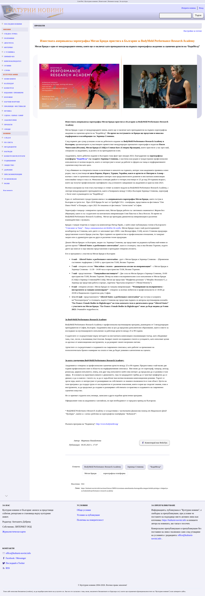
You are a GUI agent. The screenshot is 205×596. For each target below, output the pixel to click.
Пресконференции (13, 174)
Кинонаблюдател (12, 61)
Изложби (8, 97)
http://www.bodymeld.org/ (107, 424)
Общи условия (84, 510)
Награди (8, 151)
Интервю (8, 47)
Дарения (8, 170)
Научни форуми (12, 102)
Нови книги (10, 79)
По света (8, 142)
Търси (198, 15)
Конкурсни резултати (14, 156)
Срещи (7, 129)
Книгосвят (103, 1)
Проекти (8, 124)
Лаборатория (10, 120)
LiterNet (80, 1)
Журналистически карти (14, 532)
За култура (123, 1)
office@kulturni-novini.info (18, 553)
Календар (9, 83)
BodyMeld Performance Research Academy (102, 467)
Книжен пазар (113, 1)
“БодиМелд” (155, 467)
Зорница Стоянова (135, 467)
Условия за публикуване (88, 515)
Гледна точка (10, 34)
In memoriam (10, 179)
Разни (7, 183)
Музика (8, 111)
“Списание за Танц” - (75, 228)
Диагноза (9, 43)
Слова (7, 70)
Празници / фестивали (15, 106)
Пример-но (9, 56)
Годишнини (10, 161)
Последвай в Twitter (15, 563)
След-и (7, 138)
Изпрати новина (188, 8)
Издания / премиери (13, 93)
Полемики (9, 38)
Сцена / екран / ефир (13, 115)
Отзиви (7, 66)
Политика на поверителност (90, 520)
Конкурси (9, 88)
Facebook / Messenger (16, 558)
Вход (201, 8)
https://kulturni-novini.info (174, 520)
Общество (9, 165)
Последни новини (13, 24)
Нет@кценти (10, 147)
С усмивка (9, 52)
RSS (8, 568)
